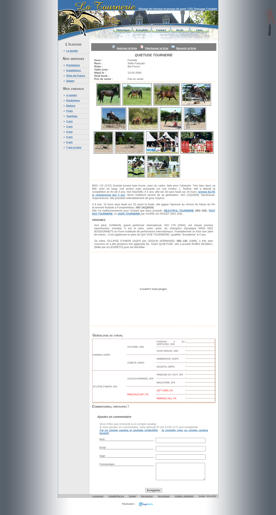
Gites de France (75, 75)
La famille (72, 50)
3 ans (69, 126)
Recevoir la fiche (186, 48)
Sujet (102, 456)
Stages (70, 80)
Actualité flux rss (116, 499)
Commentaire (107, 464)
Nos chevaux (164, 499)
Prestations (73, 65)
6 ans (69, 142)
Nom (102, 439)
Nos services (147, 499)
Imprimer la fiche (127, 48)
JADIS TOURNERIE (128, 213)
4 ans (69, 131)
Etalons (70, 105)
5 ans (69, 137)
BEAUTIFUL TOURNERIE (179, 210)
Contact (132, 499)
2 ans (69, 121)
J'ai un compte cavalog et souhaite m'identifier (129, 430)
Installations (73, 70)
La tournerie (97, 499)
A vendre (71, 95)
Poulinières (73, 100)
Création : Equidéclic (184, 499)
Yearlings (71, 116)
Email (103, 447)
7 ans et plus (74, 147)
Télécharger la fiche (156, 48)
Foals (69, 111)
